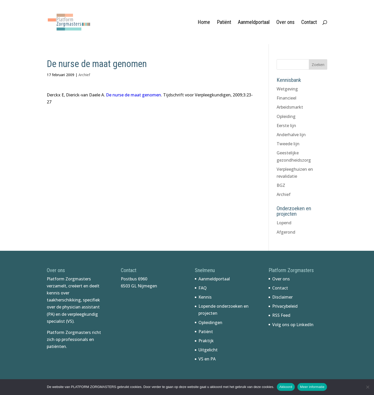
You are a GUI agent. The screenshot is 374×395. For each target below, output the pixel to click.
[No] (367, 387)
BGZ (281, 185)
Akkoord (285, 387)
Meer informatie (312, 387)
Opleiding (286, 116)
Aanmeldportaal (254, 22)
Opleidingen (210, 322)
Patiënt (224, 22)
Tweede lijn (288, 144)
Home (204, 22)
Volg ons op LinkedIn (292, 324)
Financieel (286, 98)
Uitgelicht (208, 350)
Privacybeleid (285, 306)
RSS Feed (281, 315)
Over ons (285, 22)
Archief (84, 74)
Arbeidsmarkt (290, 107)
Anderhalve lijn (291, 134)
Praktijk (206, 341)
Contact (309, 22)
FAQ (202, 288)
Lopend (284, 223)
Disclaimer (282, 297)
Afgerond (286, 232)
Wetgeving (287, 89)
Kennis (205, 297)
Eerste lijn (286, 125)
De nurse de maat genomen (133, 95)
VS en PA (207, 359)
